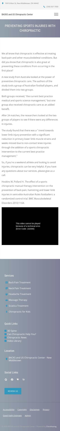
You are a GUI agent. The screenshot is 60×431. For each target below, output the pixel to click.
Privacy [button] (46, 409)
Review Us (13, 391)
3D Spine (12, 330)
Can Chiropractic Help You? (21, 334)
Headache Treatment (20, 294)
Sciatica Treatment (18, 305)
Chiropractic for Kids (19, 311)
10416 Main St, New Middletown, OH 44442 (20, 3)
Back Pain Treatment (20, 282)
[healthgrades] (18, 379)
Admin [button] (28, 415)
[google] (5, 379)
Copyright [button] (22, 409)
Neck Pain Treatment (20, 288)
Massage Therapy (18, 300)
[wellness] (23, 379)
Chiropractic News (17, 337)
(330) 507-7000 (50, 6)
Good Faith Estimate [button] (12, 415)
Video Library (14, 340)
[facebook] (12, 379)
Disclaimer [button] (35, 409)
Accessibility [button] (8, 409)
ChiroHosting (51, 426)
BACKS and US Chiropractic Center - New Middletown (30, 359)
